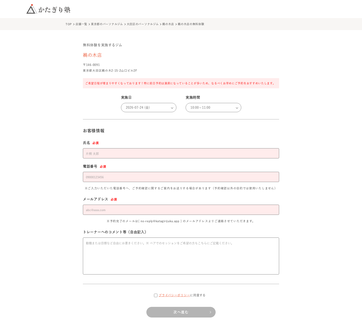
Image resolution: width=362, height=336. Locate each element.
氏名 (91, 143)
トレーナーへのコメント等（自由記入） (115, 232)
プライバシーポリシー (174, 295)
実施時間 (193, 97)
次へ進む (181, 312)
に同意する (182, 295)
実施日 (126, 97)
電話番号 (94, 166)
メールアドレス (100, 199)
